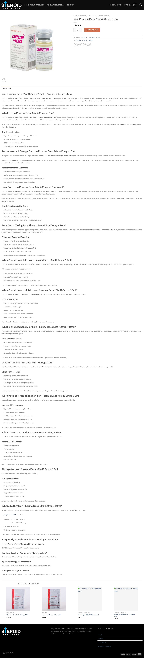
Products (40, 5)
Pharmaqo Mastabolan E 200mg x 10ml (124, 615)
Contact (70, 5)
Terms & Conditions (104, 646)
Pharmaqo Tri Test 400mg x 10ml (88, 615)
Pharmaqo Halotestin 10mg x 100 (17, 615)
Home (26, 5)
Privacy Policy (102, 642)
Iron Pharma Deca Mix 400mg (84, 40)
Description (6, 89)
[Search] (140, 5)
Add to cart (92, 30)
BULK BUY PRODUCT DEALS (56, 5)
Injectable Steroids (96, 16)
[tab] (6, 89)
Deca (107, 16)
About (32, 5)
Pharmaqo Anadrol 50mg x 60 (51, 615)
